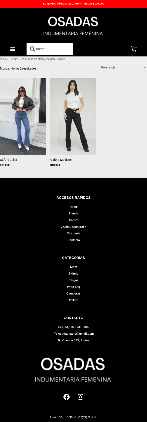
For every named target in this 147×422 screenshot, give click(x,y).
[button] (13, 49)
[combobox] (50, 49)
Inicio (3, 59)
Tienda (13, 59)
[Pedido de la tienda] (123, 67)
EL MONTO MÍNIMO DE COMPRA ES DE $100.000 (73, 3)
